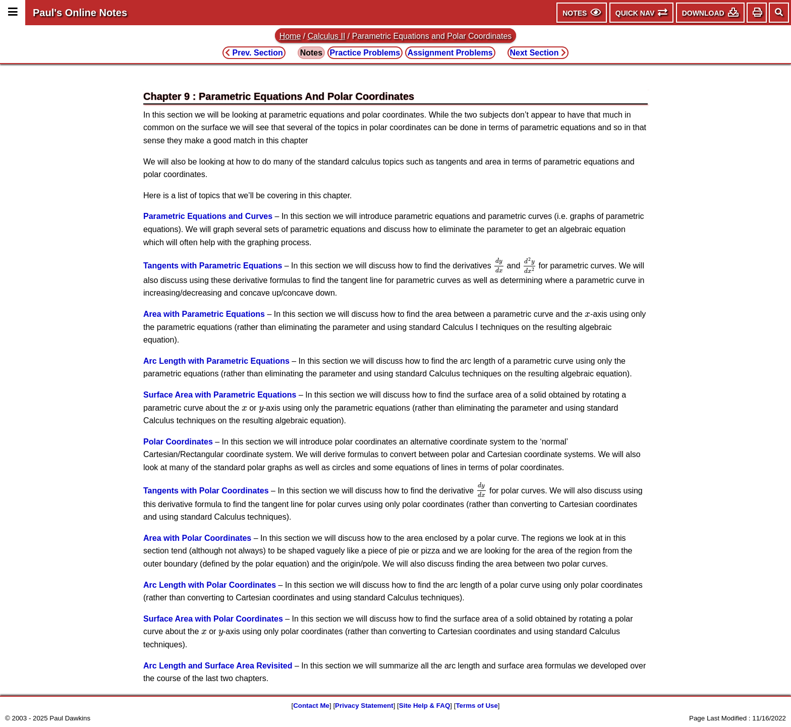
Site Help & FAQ (424, 705)
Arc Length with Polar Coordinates (209, 585)
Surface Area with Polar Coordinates (213, 618)
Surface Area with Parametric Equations (220, 394)
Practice (365, 52)
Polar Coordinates (178, 441)
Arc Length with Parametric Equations (216, 361)
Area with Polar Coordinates (197, 538)
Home (290, 36)
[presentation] (498, 265)
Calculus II (327, 36)
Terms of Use (476, 705)
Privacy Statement (364, 705)
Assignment (450, 52)
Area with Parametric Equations (204, 314)
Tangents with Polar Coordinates (206, 490)
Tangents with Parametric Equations (212, 266)
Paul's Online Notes (80, 12)
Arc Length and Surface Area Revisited (218, 665)
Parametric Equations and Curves (207, 216)
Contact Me (311, 705)
